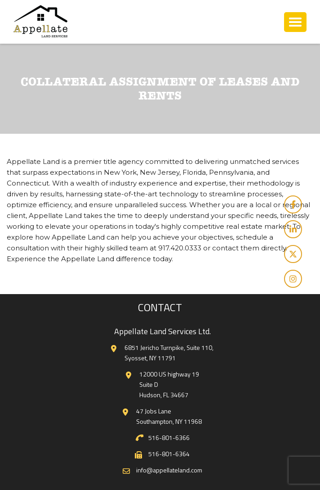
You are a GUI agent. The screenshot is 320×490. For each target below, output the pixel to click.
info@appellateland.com (169, 470)
